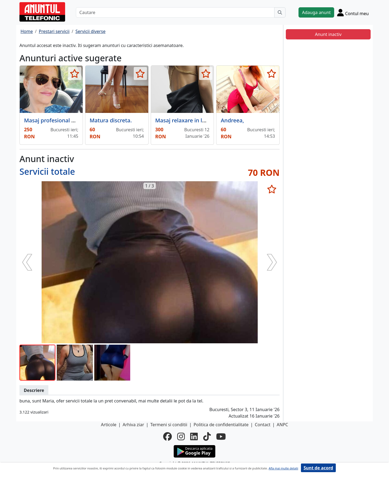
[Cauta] (280, 12)
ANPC (282, 425)
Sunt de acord (318, 468)
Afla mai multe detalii (283, 468)
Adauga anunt (316, 12)
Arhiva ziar (133, 425)
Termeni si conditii (168, 425)
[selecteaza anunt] (74, 73)
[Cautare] (175, 12)
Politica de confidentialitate (221, 425)
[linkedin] (194, 436)
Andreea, (232, 120)
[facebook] (167, 436)
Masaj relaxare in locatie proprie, (197, 120)
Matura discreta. (111, 120)
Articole (108, 425)
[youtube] (221, 436)
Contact (262, 425)
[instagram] (181, 436)
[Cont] (353, 12)
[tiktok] (207, 436)
